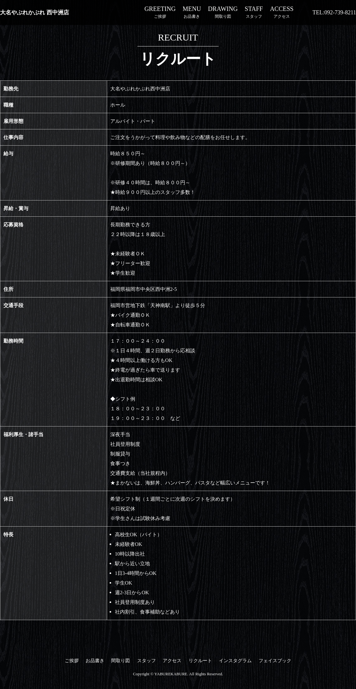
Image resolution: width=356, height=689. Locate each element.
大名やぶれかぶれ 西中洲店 (34, 12)
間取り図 (223, 12)
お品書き (192, 12)
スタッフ (254, 12)
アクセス (282, 12)
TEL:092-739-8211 (334, 12)
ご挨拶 (160, 12)
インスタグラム (235, 660)
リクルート (200, 660)
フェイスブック (275, 660)
